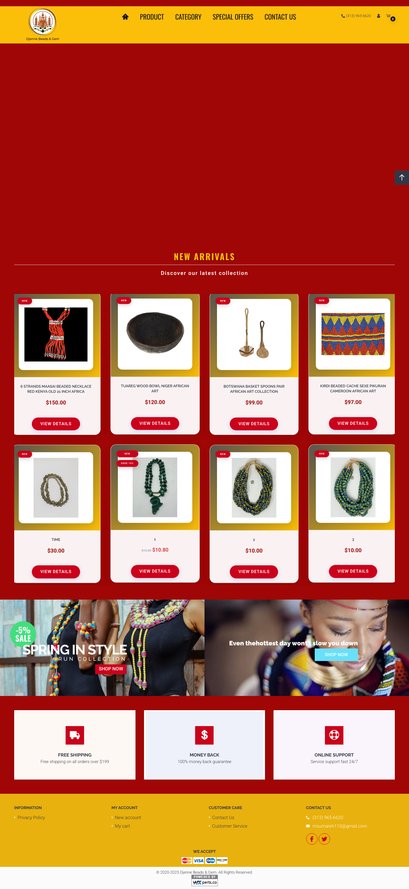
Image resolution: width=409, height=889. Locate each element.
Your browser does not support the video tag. (204, 130)
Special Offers (233, 16)
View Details (56, 423)
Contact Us (280, 16)
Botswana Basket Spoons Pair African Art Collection (254, 388)
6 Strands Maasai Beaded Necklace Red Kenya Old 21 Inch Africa (55, 388)
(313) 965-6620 (356, 16)
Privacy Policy (31, 817)
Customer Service (229, 826)
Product (152, 16)
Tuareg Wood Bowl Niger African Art (155, 389)
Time (56, 539)
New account (128, 817)
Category (188, 16)
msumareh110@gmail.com (340, 826)
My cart (122, 826)
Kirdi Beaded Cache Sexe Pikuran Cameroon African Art (353, 389)
